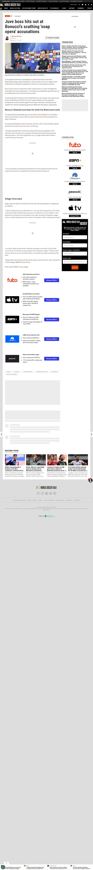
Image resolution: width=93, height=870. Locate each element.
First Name (66, 234)
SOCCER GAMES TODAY (29, 8)
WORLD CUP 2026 (15, 8)
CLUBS (64, 8)
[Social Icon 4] (54, 493)
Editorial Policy (60, 500)
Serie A (29, 100)
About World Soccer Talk (19, 500)
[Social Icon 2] (46, 493)
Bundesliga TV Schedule (76, 1)
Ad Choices (69, 500)
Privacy (40, 500)
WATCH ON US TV (43, 8)
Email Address (66, 242)
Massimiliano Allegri (41, 371)
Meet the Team (32, 500)
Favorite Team (67, 258)
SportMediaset (43, 114)
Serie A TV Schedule (64, 1)
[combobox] (74, 254)
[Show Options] (85, 254)
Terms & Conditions (49, 500)
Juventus (16, 89)
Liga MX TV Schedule (41, 1)
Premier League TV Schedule (18, 1)
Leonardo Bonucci (27, 371)
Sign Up (75, 152)
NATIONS (72, 8)
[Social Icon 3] (50, 493)
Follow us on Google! (53, 38)
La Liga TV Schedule (53, 1)
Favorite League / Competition (71, 250)
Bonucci (7, 89)
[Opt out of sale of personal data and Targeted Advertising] (3, 867)
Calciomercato (25, 262)
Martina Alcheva (16, 36)
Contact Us (77, 500)
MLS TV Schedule (31, 1)
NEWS (6, 8)
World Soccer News (11, 374)
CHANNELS (81, 8)
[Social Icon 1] (42, 493)
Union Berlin (27, 126)
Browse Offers (51, 280)
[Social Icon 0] (38, 493)
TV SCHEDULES (55, 8)
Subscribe (75, 267)
